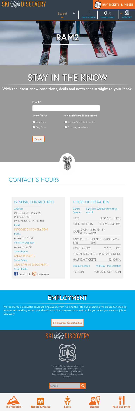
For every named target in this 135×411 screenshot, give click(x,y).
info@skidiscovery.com (31, 229)
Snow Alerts (39, 115)
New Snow (41, 122)
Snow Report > (24, 256)
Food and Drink (121, 406)
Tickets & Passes (40, 406)
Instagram (43, 274)
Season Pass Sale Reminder (81, 122)
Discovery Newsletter (78, 127)
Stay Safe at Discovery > (31, 264)
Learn (67, 406)
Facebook (25, 274)
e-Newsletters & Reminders (80, 115)
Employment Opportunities (67, 322)
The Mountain (13, 406)
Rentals (94, 406)
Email (36, 102)
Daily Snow (41, 127)
